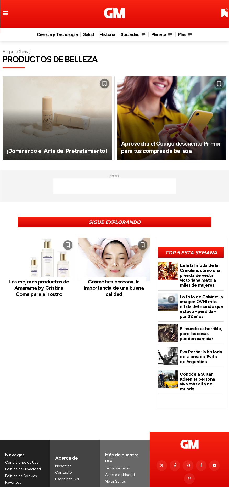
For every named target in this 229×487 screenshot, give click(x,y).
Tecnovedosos (117, 453)
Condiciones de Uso (22, 448)
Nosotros (63, 451)
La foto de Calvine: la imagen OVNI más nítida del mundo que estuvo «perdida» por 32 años (200, 301)
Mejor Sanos (115, 467)
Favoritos (13, 468)
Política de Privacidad (23, 454)
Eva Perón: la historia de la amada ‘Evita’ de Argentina (200, 350)
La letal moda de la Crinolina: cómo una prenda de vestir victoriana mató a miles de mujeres (201, 273)
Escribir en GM (67, 464)
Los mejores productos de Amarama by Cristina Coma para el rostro (39, 285)
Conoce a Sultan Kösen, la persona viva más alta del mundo (200, 373)
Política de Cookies (21, 461)
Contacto (63, 458)
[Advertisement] (114, 186)
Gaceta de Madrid (120, 460)
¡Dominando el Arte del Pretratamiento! (41, 147)
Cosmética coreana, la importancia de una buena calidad (114, 285)
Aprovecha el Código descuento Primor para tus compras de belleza (169, 143)
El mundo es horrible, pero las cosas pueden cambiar (201, 327)
